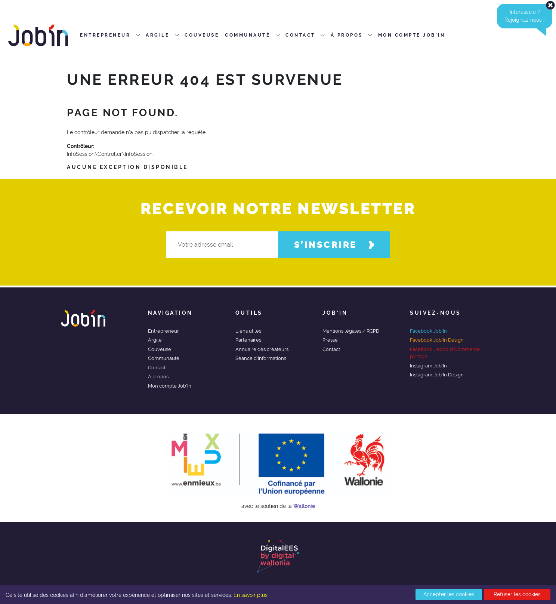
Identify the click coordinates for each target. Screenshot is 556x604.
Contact (157, 367)
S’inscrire (334, 244)
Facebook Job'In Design (437, 340)
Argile (155, 340)
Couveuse (159, 349)
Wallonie (304, 506)
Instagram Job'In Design (437, 375)
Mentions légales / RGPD (350, 331)
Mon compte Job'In (169, 386)
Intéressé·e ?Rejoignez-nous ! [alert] (528, 16)
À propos (158, 376)
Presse (330, 340)
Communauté (163, 358)
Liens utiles (248, 331)
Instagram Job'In (428, 366)
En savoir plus (251, 595)
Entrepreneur (163, 331)
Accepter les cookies (448, 594)
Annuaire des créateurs (261, 349)
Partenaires (248, 340)
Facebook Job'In (428, 331)
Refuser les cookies (517, 594)
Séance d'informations (260, 358)
